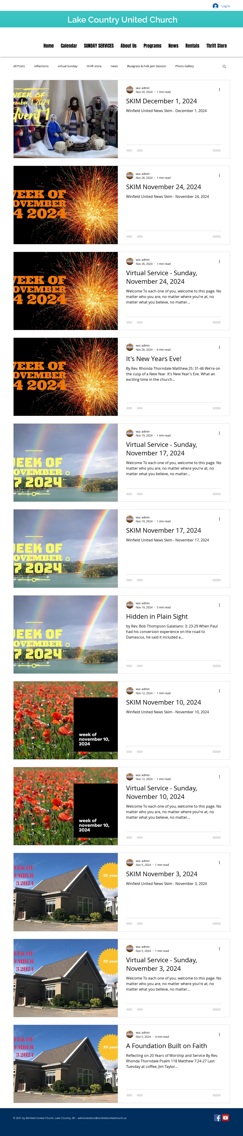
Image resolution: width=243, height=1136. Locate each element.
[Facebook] (217, 1117)
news (114, 66)
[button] (224, 66)
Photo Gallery (184, 66)
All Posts (19, 66)
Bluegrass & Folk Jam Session (146, 66)
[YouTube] (225, 1117)
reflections (41, 66)
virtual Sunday (68, 66)
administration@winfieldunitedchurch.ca (102, 1118)
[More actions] (221, 89)
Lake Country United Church (122, 19)
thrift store (94, 66)
